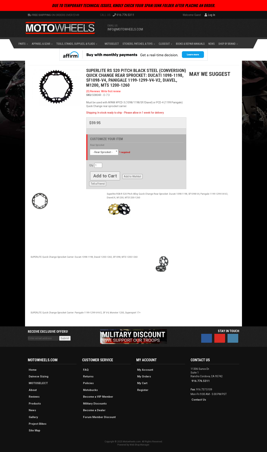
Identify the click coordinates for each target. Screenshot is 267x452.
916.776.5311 (201, 381)
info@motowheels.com (125, 29)
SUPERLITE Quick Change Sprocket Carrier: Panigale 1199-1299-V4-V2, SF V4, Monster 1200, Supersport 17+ (86, 312)
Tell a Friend (98, 183)
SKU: (89, 95)
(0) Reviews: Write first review (103, 91)
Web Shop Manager (139, 444)
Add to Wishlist (132, 176)
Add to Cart (105, 175)
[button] (23, 43)
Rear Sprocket (97, 145)
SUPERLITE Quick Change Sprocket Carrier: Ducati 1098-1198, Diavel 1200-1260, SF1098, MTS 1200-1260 (84, 257)
